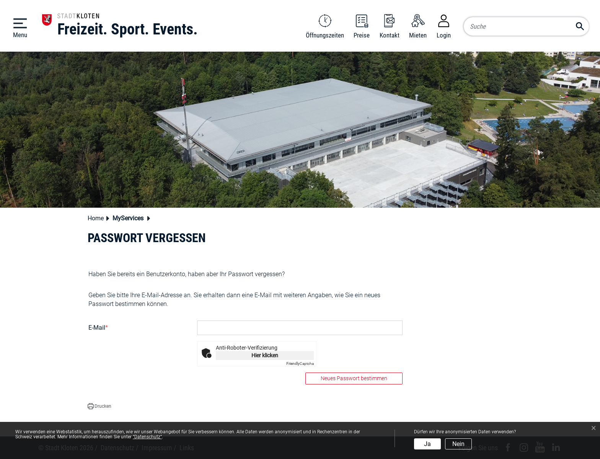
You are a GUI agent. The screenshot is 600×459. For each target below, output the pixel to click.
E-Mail (98, 327)
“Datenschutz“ (147, 436)
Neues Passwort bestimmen (354, 378)
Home (96, 218)
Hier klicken (264, 355)
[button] (130, 219)
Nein (458, 444)
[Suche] (526, 26)
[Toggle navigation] (20, 27)
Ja (427, 444)
